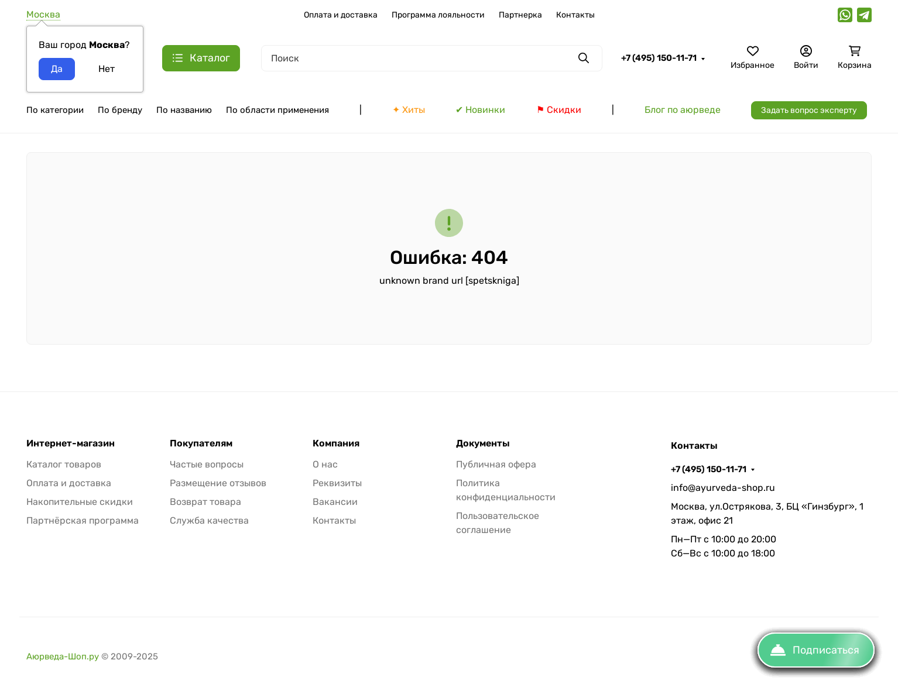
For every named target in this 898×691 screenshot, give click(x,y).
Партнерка (520, 15)
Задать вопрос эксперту (809, 110)
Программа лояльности (438, 15)
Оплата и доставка (341, 15)
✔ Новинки (480, 109)
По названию (184, 110)
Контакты (575, 15)
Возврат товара (205, 501)
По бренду (120, 110)
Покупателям (201, 443)
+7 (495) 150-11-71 (659, 58)
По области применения (277, 110)
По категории (55, 110)
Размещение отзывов (218, 483)
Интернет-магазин (70, 443)
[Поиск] (431, 58)
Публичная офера (496, 464)
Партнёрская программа (82, 520)
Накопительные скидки (79, 501)
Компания (336, 443)
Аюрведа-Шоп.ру (62, 656)
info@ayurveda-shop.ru (723, 487)
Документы (483, 443)
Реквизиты (337, 483)
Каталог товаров (63, 464)
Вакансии (335, 501)
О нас (325, 464)
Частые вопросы (207, 464)
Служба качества (209, 520)
